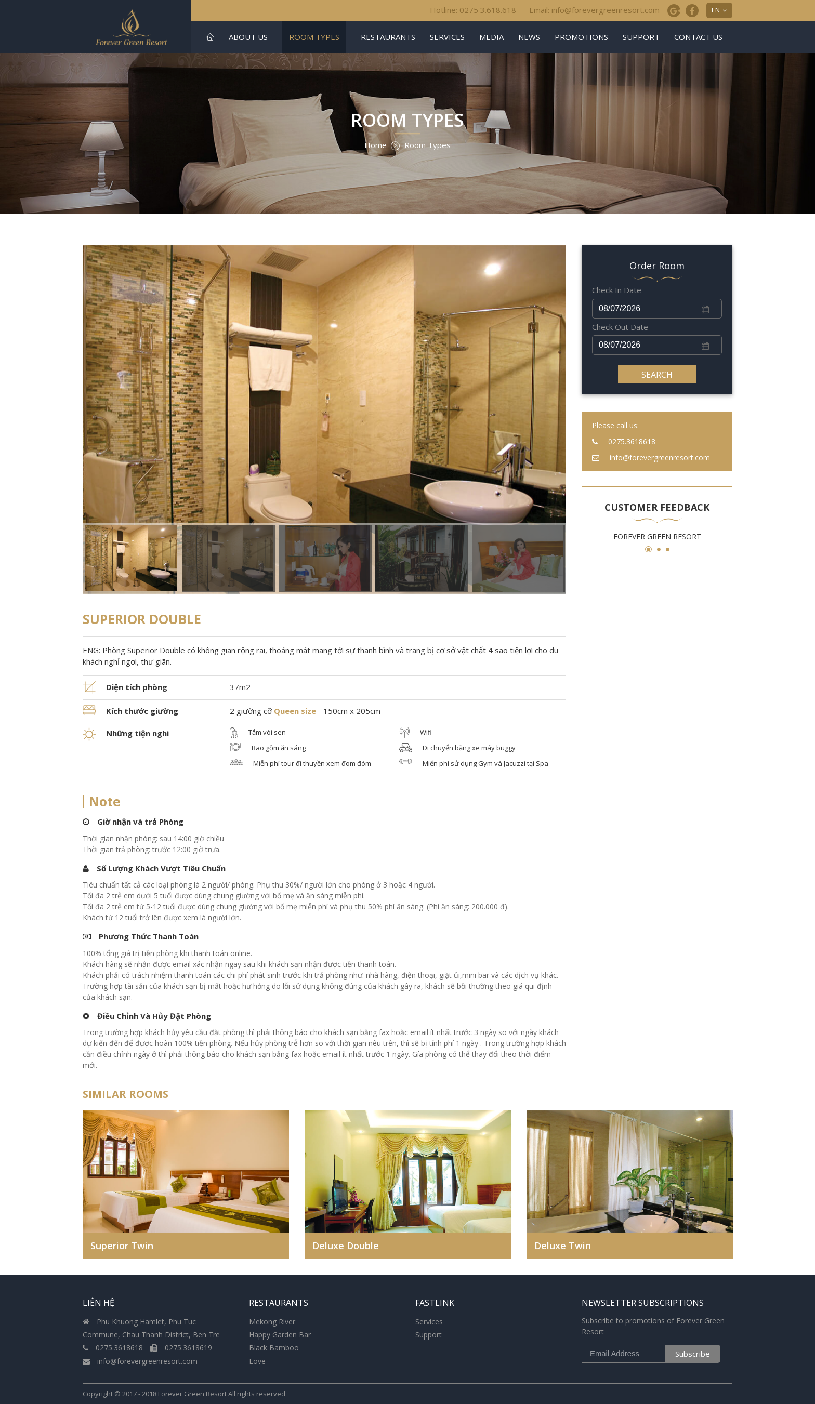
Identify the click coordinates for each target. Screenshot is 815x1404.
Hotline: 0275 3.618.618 (473, 10)
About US (248, 37)
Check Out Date (620, 327)
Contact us (698, 37)
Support (641, 37)
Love (257, 1361)
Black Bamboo (274, 1348)
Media (491, 37)
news (529, 37)
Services (447, 37)
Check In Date (616, 290)
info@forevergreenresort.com (140, 1361)
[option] (324, 419)
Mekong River (272, 1322)
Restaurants (388, 37)
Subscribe (692, 1353)
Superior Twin (121, 1245)
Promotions (581, 37)
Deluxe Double (345, 1245)
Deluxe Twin (562, 1245)
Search (657, 374)
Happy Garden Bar (280, 1335)
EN (716, 10)
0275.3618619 (181, 1348)
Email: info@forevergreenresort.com (594, 10)
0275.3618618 (114, 1348)
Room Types (314, 37)
